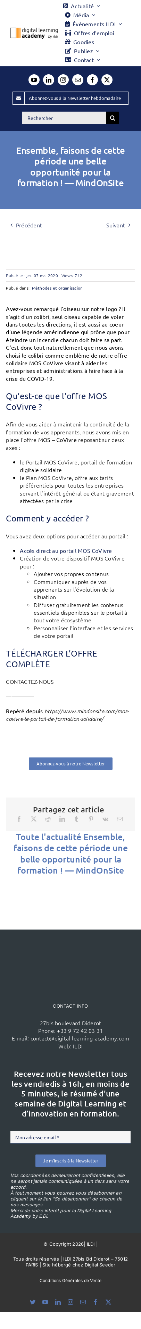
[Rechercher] (64, 118)
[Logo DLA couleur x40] (34, 30)
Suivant (115, 225)
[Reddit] (48, 818)
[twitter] (107, 79)
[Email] (120, 818)
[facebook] (92, 79)
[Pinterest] (91, 818)
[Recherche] (112, 118)
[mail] (77, 79)
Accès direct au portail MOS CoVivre (67, 550)
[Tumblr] (76, 818)
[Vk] (105, 818)
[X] (33, 818)
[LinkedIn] (62, 818)
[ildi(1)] (70, 942)
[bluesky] (32, 1302)
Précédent (29, 225)
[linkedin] (48, 79)
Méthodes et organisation (57, 288)
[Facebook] (19, 818)
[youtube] (34, 79)
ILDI (78, 1046)
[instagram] (63, 79)
